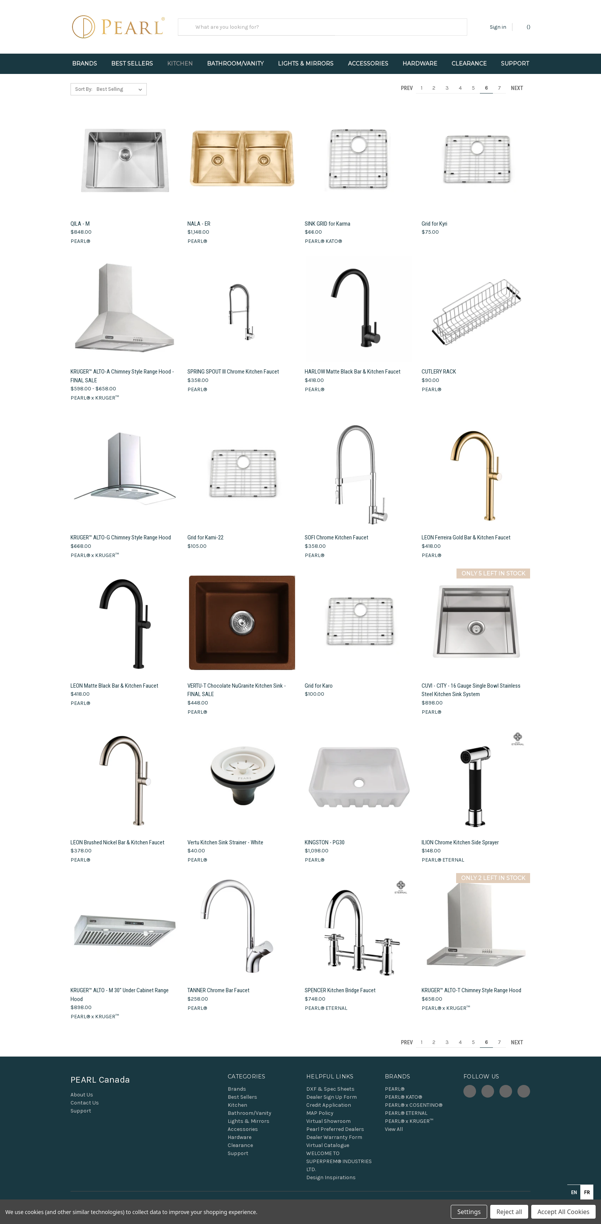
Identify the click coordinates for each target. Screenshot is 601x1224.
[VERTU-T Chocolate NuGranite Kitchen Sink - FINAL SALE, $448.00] (242, 616)
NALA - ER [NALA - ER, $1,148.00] (198, 216)
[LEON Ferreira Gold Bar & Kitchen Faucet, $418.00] (476, 468)
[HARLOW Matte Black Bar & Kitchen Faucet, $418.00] (359, 302)
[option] (586, 1192)
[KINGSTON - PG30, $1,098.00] (359, 772)
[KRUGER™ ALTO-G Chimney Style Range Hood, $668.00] (125, 468)
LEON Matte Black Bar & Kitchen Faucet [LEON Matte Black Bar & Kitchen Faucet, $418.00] (114, 678)
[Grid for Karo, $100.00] (359, 616)
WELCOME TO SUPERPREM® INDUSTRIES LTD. (339, 1155)
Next (520, 81)
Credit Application (328, 1098)
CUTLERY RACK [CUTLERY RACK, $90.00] (439, 365)
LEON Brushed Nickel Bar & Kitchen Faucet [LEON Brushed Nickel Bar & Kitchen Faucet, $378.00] (117, 835)
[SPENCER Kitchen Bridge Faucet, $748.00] (359, 921)
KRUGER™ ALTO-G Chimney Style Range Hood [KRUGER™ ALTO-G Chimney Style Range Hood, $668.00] (121, 531)
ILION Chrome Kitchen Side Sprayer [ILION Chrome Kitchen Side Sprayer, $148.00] (460, 835)
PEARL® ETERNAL (406, 1106)
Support (515, 63)
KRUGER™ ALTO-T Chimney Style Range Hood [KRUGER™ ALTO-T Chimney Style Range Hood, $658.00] (471, 983)
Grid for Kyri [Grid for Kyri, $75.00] (434, 216)
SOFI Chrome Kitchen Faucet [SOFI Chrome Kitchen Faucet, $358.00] (336, 531)
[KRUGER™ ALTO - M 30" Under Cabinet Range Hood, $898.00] (125, 921)
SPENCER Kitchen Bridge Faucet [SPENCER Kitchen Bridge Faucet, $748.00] (340, 983)
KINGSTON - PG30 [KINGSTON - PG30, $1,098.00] (325, 835)
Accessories (368, 63)
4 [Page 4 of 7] (460, 81)
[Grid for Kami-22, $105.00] (242, 468)
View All (394, 1122)
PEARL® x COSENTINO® (413, 1098)
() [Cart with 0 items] (524, 26)
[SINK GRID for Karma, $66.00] (359, 154)
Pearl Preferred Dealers (335, 1122)
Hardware (419, 63)
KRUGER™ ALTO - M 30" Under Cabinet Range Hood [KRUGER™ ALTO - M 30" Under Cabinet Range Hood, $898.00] (120, 988)
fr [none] (587, 1192)
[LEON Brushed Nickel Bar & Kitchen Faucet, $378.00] (125, 772)
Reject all (509, 1212)
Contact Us (85, 1096)
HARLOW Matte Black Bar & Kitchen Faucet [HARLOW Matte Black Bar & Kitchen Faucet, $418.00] (353, 365)
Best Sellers (132, 63)
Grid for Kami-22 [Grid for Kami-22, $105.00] (205, 531)
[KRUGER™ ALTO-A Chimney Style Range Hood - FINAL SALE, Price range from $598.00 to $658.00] (125, 302)
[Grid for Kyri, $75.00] (476, 154)
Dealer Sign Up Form (331, 1090)
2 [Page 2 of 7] (433, 81)
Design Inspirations (331, 1171)
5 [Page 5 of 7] (473, 81)
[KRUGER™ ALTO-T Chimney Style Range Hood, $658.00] (476, 921)
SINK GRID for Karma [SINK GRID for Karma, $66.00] (327, 216)
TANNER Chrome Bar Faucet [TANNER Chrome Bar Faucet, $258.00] (218, 983)
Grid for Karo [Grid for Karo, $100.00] (319, 678)
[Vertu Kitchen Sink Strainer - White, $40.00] (242, 772)
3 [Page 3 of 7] (447, 81)
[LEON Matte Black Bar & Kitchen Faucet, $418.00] (125, 616)
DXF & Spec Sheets (330, 1082)
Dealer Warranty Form (334, 1130)
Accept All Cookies (563, 1212)
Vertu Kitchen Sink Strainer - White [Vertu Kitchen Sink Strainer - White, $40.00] (225, 835)
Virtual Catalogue (327, 1139)
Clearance (469, 63)
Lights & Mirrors (305, 63)
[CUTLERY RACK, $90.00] (476, 302)
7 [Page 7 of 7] (499, 81)
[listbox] (120, 82)
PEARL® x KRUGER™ (409, 1114)
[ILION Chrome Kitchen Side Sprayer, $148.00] (476, 772)
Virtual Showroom (328, 1114)
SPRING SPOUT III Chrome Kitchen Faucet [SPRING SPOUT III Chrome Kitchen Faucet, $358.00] (233, 365)
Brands (84, 63)
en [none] (574, 1192)
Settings (469, 1212)
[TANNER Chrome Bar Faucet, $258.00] (242, 921)
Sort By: (83, 82)
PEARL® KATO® (403, 1090)
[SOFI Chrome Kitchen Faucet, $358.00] (359, 468)
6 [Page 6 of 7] (486, 81)
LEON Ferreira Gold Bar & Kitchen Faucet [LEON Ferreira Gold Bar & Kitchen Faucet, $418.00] (466, 531)
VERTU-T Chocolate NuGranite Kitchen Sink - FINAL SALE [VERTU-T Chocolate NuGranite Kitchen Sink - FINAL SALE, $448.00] (236, 683)
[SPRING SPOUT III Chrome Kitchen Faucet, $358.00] (242, 302)
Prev (403, 81)
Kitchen (180, 63)
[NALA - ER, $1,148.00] (242, 154)
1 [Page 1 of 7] (421, 81)
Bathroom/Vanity (235, 63)
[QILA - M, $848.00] (125, 154)
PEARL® (394, 1082)
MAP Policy (319, 1106)
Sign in (498, 27)
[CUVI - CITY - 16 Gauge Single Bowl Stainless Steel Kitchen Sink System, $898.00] (476, 616)
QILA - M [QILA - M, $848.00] (80, 216)
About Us (82, 1088)
